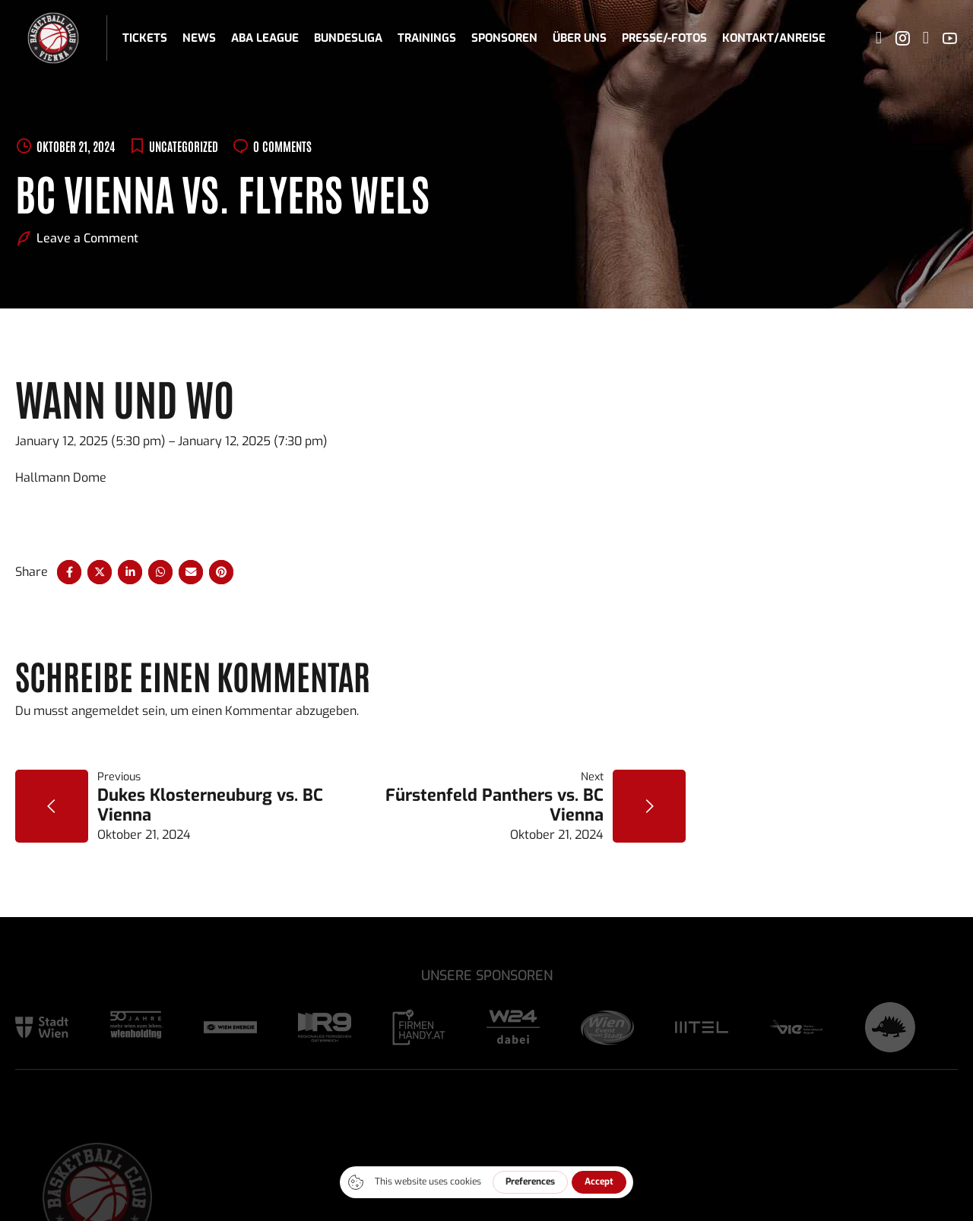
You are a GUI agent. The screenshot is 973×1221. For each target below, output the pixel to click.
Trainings (427, 38)
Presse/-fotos (664, 38)
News (199, 38)
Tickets (144, 38)
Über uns (580, 38)
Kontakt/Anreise (774, 38)
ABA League (265, 38)
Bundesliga (348, 38)
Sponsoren (504, 38)
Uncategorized (183, 145)
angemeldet (105, 711)
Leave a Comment (87, 238)
